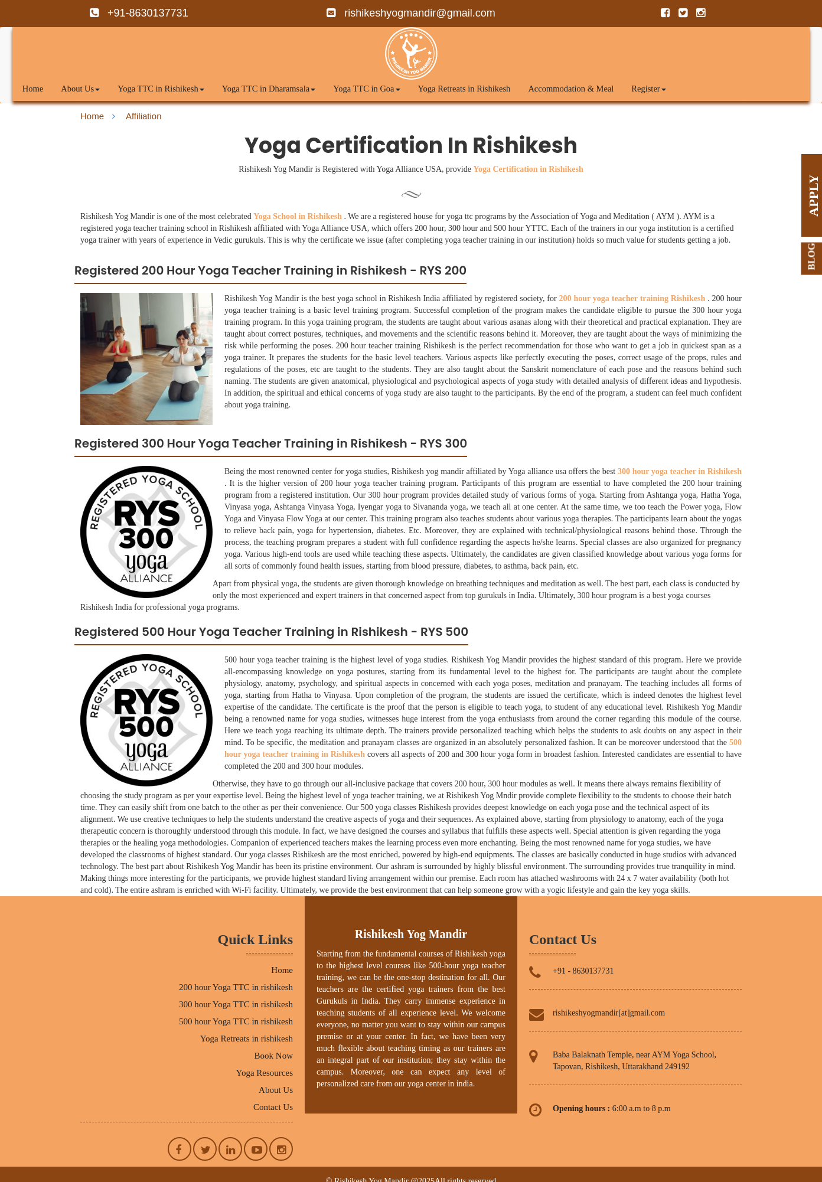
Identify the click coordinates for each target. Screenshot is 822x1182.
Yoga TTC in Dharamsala (268, 88)
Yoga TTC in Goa (366, 88)
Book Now (274, 1055)
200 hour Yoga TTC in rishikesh (236, 987)
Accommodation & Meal (571, 88)
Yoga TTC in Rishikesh (161, 88)
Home (32, 88)
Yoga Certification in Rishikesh (528, 169)
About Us (80, 88)
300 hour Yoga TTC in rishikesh (236, 1004)
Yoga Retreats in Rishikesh (464, 88)
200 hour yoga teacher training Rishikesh (632, 298)
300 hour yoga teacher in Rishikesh (680, 471)
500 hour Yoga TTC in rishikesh (236, 1021)
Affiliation (144, 116)
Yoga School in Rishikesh (297, 216)
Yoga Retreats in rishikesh (246, 1038)
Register (648, 88)
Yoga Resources (264, 1072)
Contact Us (273, 1107)
